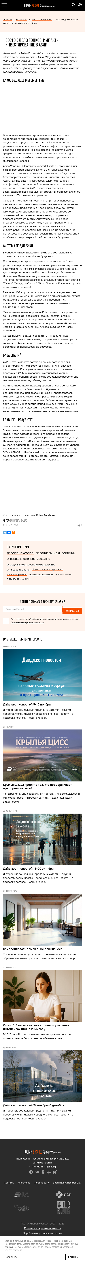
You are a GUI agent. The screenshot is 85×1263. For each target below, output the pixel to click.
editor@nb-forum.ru (42, 1162)
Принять (73, 1256)
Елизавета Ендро (18, 520)
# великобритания (17, 574)
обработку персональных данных (45, 619)
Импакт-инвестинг (42, 19)
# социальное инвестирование (28, 559)
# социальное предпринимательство (31, 564)
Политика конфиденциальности (42, 1228)
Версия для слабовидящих (67, 1182)
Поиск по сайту (41, 1182)
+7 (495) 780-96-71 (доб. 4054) (42, 1166)
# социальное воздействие (19, 579)
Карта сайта (24, 1182)
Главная (7, 19)
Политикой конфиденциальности (27, 622)
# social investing (20, 553)
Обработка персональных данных (42, 1233)
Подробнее (11, 1256)
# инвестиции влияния (41, 574)
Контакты (9, 1182)
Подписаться (72, 611)
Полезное (21, 19)
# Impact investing (18, 569)
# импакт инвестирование (47, 569)
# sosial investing (63, 574)
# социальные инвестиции (55, 553)
